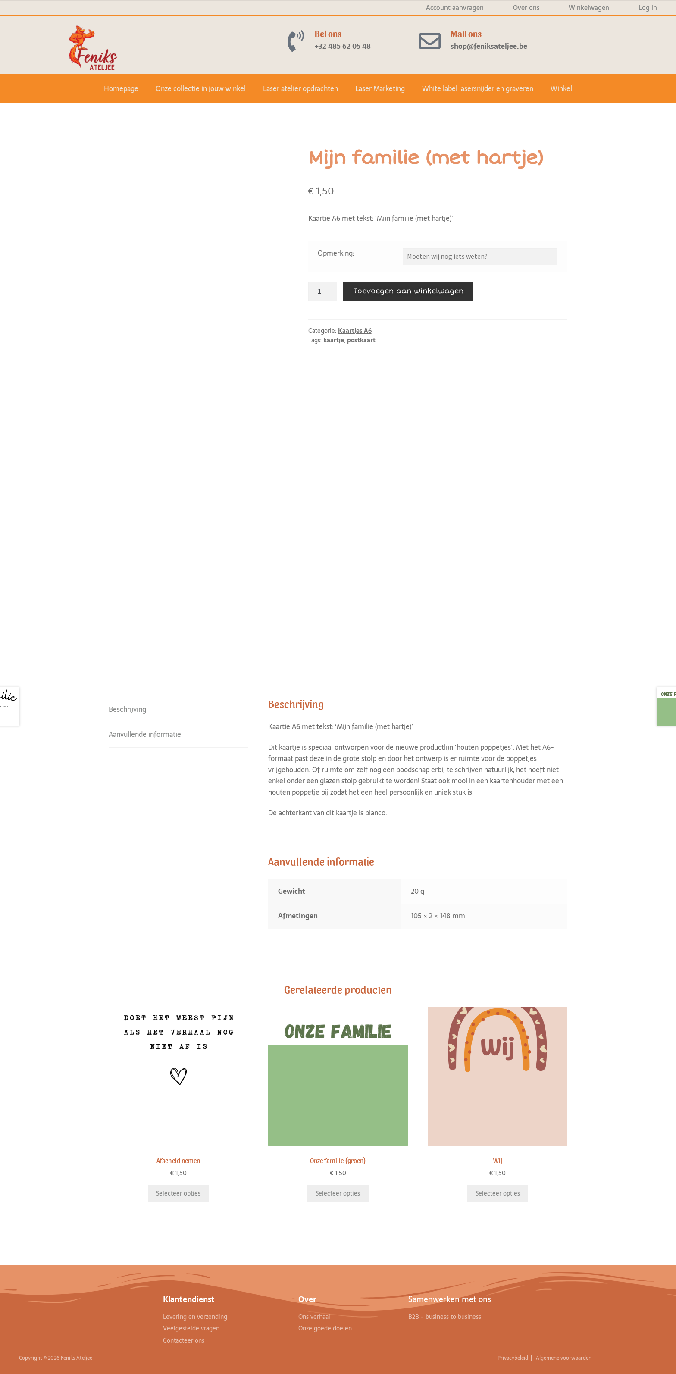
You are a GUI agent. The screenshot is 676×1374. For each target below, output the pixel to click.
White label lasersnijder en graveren (477, 88)
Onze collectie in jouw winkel (201, 88)
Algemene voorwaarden (564, 1358)
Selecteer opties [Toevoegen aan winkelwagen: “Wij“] (498, 1193)
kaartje (333, 340)
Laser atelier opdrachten (300, 88)
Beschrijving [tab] (127, 709)
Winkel (561, 88)
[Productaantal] (323, 291)
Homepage (121, 88)
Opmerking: (336, 253)
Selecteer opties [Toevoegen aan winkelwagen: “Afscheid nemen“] (178, 1193)
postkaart (361, 340)
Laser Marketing (380, 88)
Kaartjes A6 (355, 330)
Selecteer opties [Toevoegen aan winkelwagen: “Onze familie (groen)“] (338, 1193)
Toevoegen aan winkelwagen (408, 291)
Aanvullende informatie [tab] (145, 734)
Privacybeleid (513, 1358)
